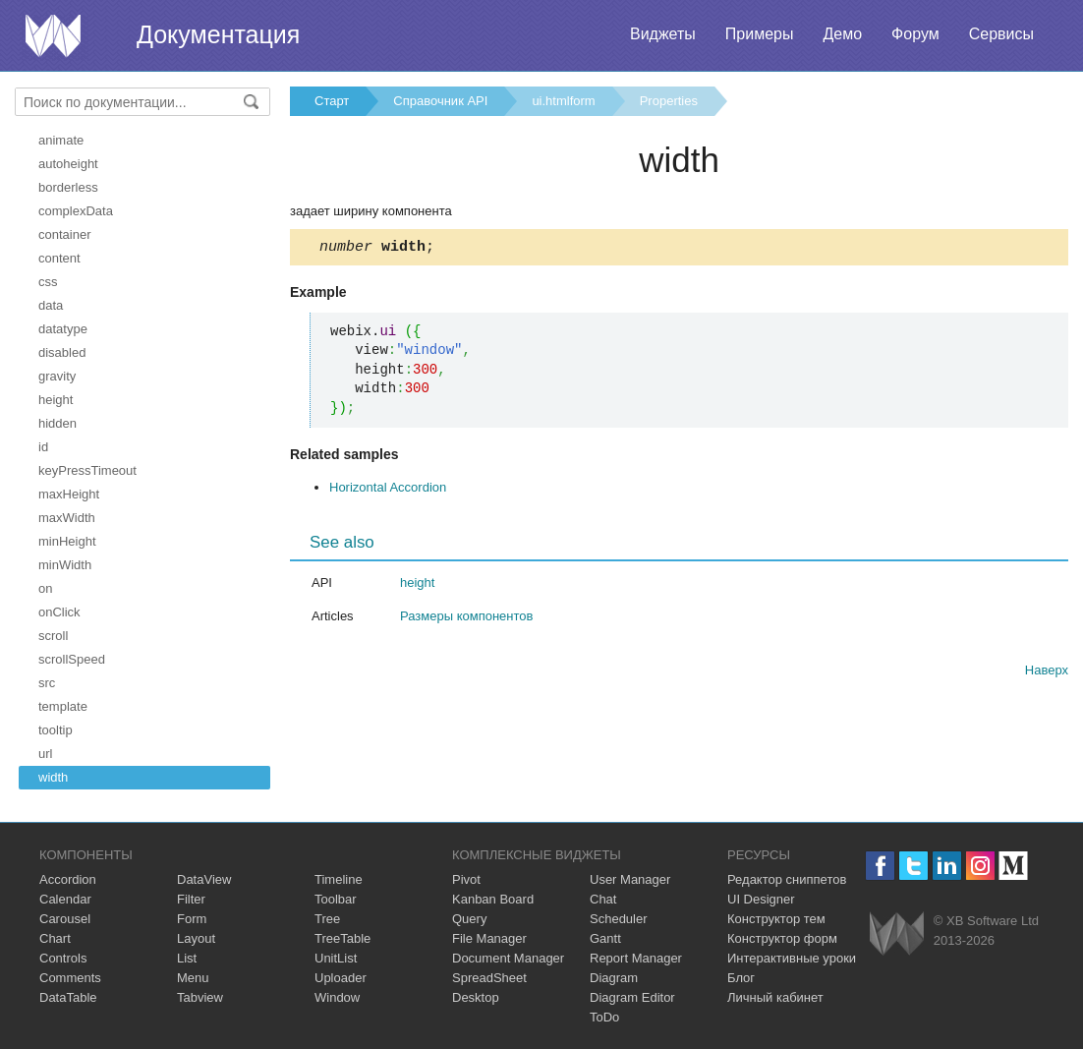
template (62, 706)
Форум (915, 34)
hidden (57, 423)
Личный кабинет (775, 997)
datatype (62, 328)
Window (337, 997)
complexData (75, 211)
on (45, 588)
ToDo (604, 1017)
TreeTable (342, 938)
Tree (327, 918)
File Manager (489, 938)
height (55, 399)
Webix (897, 933)
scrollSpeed (71, 659)
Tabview (200, 997)
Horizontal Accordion (387, 490)
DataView (204, 879)
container (64, 234)
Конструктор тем (776, 918)
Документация (218, 34)
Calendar (65, 899)
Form (191, 918)
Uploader (340, 977)
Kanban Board (493, 899)
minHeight (67, 541)
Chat (603, 899)
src (46, 682)
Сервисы (1001, 34)
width (53, 777)
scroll (53, 635)
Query (469, 918)
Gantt (605, 938)
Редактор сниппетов (786, 879)
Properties (669, 100)
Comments (70, 977)
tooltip (55, 730)
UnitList (335, 958)
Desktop (475, 997)
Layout (196, 938)
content (59, 258)
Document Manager (508, 958)
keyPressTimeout (87, 470)
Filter (191, 899)
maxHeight (68, 494)
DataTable (68, 997)
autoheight (68, 163)
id (43, 446)
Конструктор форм (782, 938)
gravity (57, 376)
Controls (62, 958)
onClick (59, 612)
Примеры (759, 34)
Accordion (67, 879)
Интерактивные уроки (791, 958)
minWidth (64, 564)
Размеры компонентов (466, 619)
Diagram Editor (632, 997)
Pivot (466, 879)
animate (61, 140)
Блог (741, 977)
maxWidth (66, 517)
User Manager (630, 879)
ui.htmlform (563, 100)
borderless (68, 187)
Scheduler (619, 918)
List (187, 958)
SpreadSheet (489, 977)
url (45, 753)
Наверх (1046, 673)
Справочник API (440, 100)
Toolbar (335, 899)
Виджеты (663, 34)
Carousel (64, 918)
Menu (193, 977)
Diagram (614, 977)
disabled (62, 352)
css (48, 281)
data (50, 305)
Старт (331, 100)
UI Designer (761, 899)
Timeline (338, 879)
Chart (55, 938)
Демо (842, 34)
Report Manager (636, 958)
